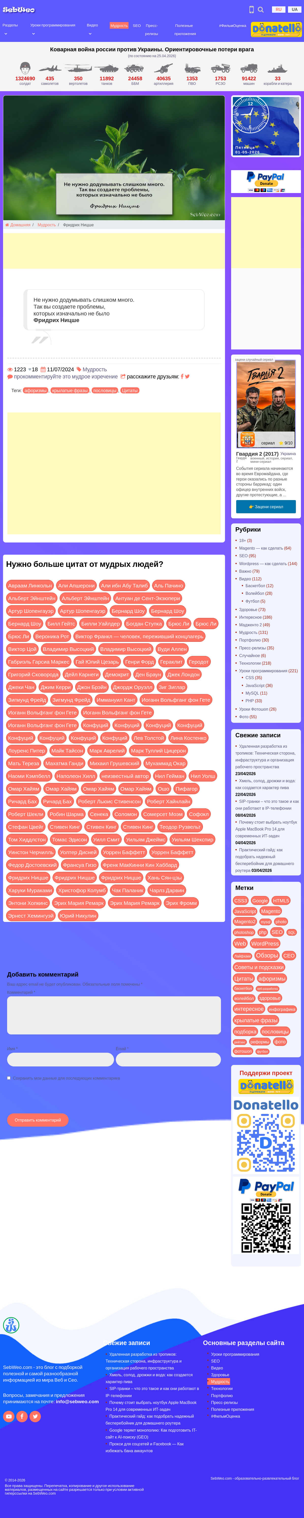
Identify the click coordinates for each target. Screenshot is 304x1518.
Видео (91, 24)
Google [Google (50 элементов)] (260, 900)
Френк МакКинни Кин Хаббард (140, 864)
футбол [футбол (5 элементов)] (262, 1051)
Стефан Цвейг (25, 826)
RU (279, 9)
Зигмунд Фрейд (27, 699)
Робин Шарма (67, 813)
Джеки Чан (21, 686)
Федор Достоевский (32, 864)
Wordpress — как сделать (263, 563)
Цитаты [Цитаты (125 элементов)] (243, 978)
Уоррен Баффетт (124, 852)
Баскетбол (255, 585)
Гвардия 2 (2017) (257, 453)
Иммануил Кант (116, 699)
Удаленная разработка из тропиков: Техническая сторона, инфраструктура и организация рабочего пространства (144, 1360)
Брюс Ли (178, 623)
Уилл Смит (106, 839)
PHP (250, 700)
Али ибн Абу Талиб (124, 585)
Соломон (126, 813)
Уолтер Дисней (78, 852)
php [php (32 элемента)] (262, 932)
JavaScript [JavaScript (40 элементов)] (245, 911)
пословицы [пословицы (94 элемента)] (275, 1031)
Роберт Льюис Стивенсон (109, 801)
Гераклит (171, 661)
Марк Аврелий (107, 750)
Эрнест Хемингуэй (31, 915)
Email (122, 1048)
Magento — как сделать (261, 548)
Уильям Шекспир (192, 839)
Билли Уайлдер (100, 623)
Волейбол (255, 593)
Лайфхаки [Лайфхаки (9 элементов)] (242, 956)
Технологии (250, 663)
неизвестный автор (125, 775)
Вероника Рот (52, 636)
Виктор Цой (22, 648)
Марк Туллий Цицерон (158, 750)
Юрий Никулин (78, 915)
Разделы (10, 24)
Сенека (99, 813)
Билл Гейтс (61, 623)
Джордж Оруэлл (132, 686)
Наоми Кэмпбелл (29, 775)
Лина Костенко (188, 737)
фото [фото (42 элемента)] (280, 1041)
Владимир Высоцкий (68, 648)
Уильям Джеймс (145, 839)
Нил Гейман (169, 775)
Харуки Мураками (30, 890)
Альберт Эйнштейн (31, 598)
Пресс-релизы (252, 647)
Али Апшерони (76, 585)
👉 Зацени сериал (266, 506)
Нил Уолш (203, 775)
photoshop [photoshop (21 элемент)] (244, 932)
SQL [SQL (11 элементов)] (291, 932)
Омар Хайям (23, 788)
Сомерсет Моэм (163, 813)
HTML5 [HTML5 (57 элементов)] (281, 900)
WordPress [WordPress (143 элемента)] (265, 943)
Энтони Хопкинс (28, 902)
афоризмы (35, 390)
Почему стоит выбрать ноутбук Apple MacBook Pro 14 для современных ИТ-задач (266, 828)
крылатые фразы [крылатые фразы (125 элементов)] (256, 1020)
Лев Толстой (149, 737)
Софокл (199, 813)
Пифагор (186, 788)
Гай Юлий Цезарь (97, 661)
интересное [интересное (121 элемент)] (249, 1008)
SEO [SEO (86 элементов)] (277, 932)
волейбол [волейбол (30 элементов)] (244, 998)
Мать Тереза (23, 763)
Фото (244, 716)
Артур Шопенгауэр (31, 610)
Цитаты (130, 390)
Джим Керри (56, 686)
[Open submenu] (6, 33)
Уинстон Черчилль (31, 852)
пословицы (104, 390)
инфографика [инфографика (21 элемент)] (282, 1009)
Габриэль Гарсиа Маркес (38, 661)
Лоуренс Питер (26, 750)
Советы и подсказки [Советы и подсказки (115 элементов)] (259, 967)
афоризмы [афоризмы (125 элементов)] (272, 978)
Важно (245, 571)
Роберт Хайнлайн (168, 801)
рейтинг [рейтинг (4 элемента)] (239, 1042)
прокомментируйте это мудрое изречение (66, 376)
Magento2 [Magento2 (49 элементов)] (244, 921)
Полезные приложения (232, 1409)
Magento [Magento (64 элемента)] (270, 911)
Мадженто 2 (250, 624)
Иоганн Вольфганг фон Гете (176, 699)
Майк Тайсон (67, 750)
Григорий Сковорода (33, 674)
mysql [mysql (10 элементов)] (265, 921)
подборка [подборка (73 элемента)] (245, 1031)
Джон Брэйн (92, 686)
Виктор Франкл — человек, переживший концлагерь (139, 636)
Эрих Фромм (181, 902)
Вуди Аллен (172, 648)
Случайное (249, 655)
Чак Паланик (127, 890)
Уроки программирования (52, 24)
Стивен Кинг (65, 826)
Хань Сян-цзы (165, 877)
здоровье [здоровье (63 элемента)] (270, 998)
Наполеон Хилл (76, 775)
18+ (242, 540)
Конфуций (95, 725)
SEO (135, 25)
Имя (12, 1048)
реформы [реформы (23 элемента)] (260, 1041)
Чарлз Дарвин (167, 890)
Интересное (250, 617)
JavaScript (255, 685)
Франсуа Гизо (79, 864)
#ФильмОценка (230, 25)
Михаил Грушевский (114, 763)
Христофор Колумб (82, 890)
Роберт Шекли (25, 813)
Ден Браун (148, 674)
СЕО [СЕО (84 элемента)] (289, 955)
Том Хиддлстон (27, 839)
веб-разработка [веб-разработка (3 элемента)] (267, 988)
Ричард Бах (22, 801)
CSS (250, 677)
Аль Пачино (168, 585)
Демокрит (117, 674)
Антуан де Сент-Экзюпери (147, 598)
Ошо (163, 788)
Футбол (253, 601)
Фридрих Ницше (28, 877)
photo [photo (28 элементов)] (281, 921)
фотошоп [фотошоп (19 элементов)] (243, 1051)
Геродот (199, 661)
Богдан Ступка (144, 623)
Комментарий (21, 992)
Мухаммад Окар (165, 763)
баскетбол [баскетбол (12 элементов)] (243, 988)
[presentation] (45, 1100)
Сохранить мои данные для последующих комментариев (66, 1078)
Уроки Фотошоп (253, 709)
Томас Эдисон (69, 839)
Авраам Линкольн (30, 585)
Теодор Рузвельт (180, 826)
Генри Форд (139, 661)
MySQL (252, 693)
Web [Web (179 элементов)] (240, 943)
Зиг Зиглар (172, 686)
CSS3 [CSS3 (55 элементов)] (240, 900)
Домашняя (17, 224)
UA (295, 9)
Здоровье (248, 609)
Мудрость (117, 25)
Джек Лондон (183, 674)
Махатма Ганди (64, 763)
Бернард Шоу (128, 610)
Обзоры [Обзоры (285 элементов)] (267, 955)
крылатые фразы (70, 390)
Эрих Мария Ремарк (79, 902)
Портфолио (250, 640)
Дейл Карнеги (82, 674)
